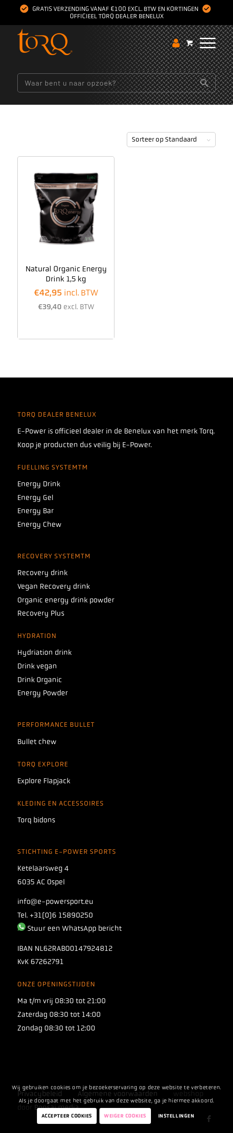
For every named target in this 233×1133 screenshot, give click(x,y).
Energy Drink (38, 484)
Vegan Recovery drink (53, 586)
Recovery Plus (40, 613)
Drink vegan (37, 666)
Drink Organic (39, 679)
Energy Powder (42, 693)
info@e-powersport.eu (55, 901)
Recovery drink (42, 572)
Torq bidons (36, 820)
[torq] (96, 43)
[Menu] (203, 43)
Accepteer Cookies (66, 1116)
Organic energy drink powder (65, 600)
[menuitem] (203, 43)
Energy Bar (35, 510)
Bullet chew (37, 741)
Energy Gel (35, 497)
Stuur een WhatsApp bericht (74, 928)
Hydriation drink (44, 652)
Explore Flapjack (43, 780)
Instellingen (176, 1116)
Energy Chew (39, 524)
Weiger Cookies (125, 1116)
